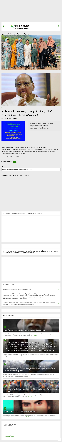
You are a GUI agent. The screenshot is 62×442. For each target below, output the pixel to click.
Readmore (36, 335)
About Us (33, 430)
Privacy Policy (8, 435)
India (8, 107)
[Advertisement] (31, 11)
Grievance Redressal (9, 436)
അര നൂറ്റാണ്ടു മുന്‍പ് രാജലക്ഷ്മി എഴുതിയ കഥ (20, 411)
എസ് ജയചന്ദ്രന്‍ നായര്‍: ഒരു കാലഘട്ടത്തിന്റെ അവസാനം (24, 330)
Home (2, 107)
